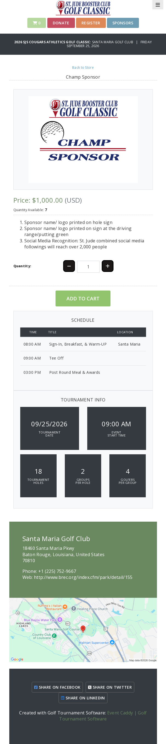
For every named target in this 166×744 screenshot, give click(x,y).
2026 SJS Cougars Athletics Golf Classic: (53, 42)
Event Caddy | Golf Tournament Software (103, 716)
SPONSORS (122, 22)
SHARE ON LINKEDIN (83, 697)
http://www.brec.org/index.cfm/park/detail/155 (83, 577)
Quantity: (22, 266)
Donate (61, 22)
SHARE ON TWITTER (110, 687)
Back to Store (83, 67)
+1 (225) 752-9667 (57, 571)
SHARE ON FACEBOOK (57, 687)
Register (90, 22)
